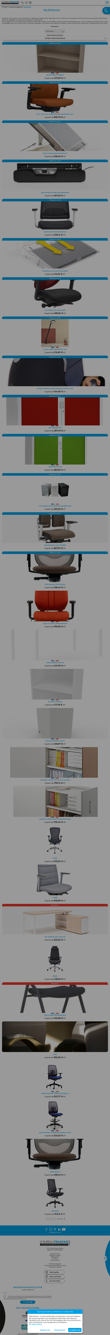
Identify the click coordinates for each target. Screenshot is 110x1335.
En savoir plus (35, 1324)
